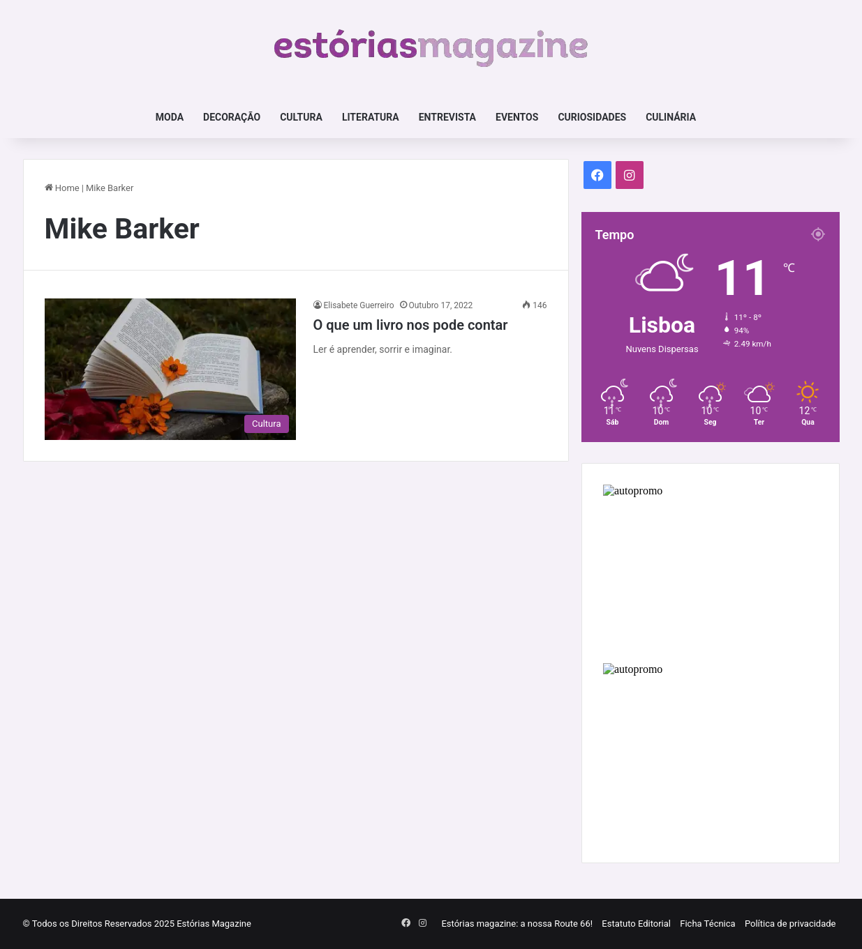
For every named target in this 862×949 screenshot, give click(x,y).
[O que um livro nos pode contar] (170, 369)
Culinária (671, 117)
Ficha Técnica (707, 923)
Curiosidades (592, 117)
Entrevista (447, 117)
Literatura (370, 117)
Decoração (231, 117)
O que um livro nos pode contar (410, 325)
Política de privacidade (790, 923)
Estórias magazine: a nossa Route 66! (517, 923)
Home (62, 188)
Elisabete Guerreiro (359, 305)
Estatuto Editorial (636, 923)
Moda (170, 117)
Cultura (301, 117)
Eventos (517, 117)
